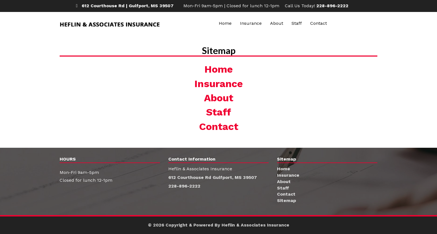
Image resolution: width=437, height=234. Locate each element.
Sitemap (286, 200)
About (276, 23)
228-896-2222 (332, 5)
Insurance (251, 23)
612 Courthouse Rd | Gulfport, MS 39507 (127, 5)
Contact (318, 23)
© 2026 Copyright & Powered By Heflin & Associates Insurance (218, 225)
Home (225, 23)
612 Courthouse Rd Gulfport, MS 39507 (213, 177)
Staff (297, 23)
